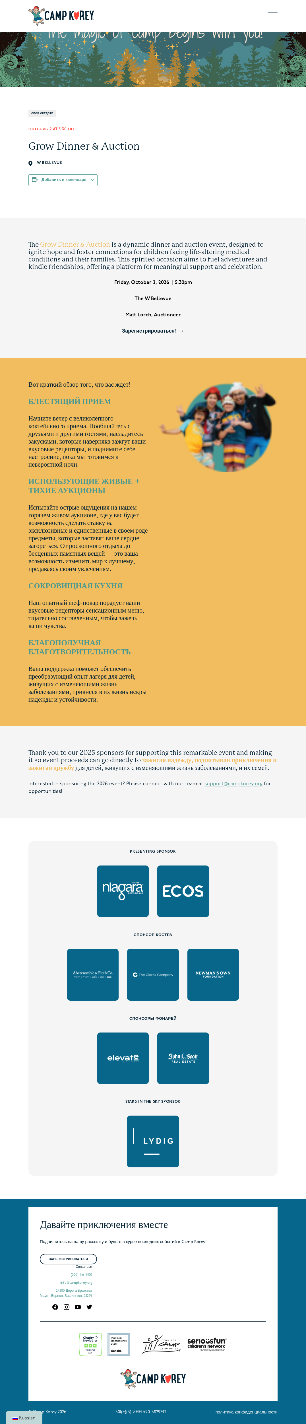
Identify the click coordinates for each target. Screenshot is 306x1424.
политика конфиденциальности (247, 1412)
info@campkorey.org (76, 1283)
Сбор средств (42, 113)
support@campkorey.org (233, 784)
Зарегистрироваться (68, 1259)
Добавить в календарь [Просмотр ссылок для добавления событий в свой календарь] (64, 180)
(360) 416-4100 (81, 1275)
